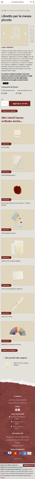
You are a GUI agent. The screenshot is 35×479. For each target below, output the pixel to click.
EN (18, 458)
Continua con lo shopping (8, 111)
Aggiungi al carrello (19, 103)
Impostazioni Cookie (18, 445)
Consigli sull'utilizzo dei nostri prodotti (17, 440)
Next (25, 34)
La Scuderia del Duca (17, 2)
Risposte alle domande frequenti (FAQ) (17, 437)
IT (20, 458)
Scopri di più (5, 144)
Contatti (17, 442)
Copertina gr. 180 (8, 90)
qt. (2, 99)
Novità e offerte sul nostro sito (17, 403)
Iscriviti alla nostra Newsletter (17, 400)
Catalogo (3, 10)
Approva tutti (29, 465)
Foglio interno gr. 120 (24, 90)
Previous (4, 34)
